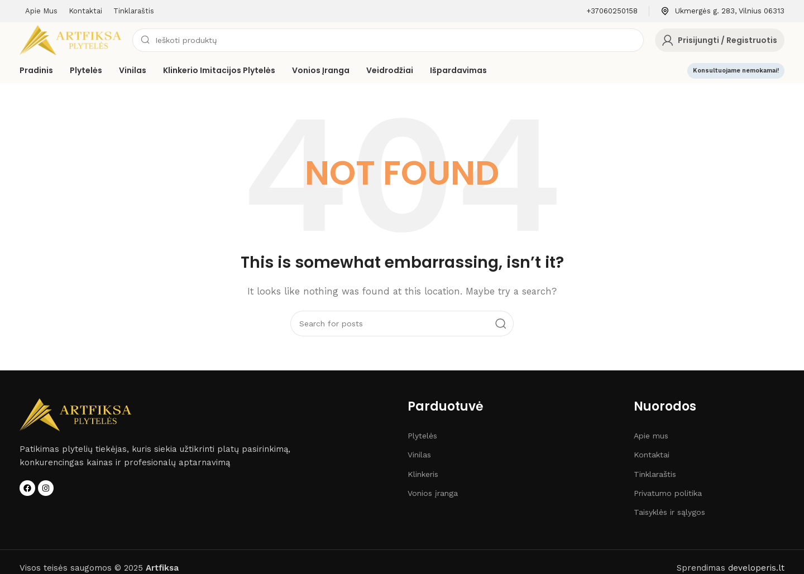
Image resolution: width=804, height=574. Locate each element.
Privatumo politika (668, 493)
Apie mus (651, 435)
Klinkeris (423, 474)
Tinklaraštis (655, 474)
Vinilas (419, 454)
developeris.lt (756, 568)
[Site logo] (70, 40)
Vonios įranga (433, 493)
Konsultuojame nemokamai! (736, 70)
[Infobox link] (612, 11)
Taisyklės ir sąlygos (669, 512)
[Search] (388, 40)
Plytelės (422, 435)
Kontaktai (651, 454)
